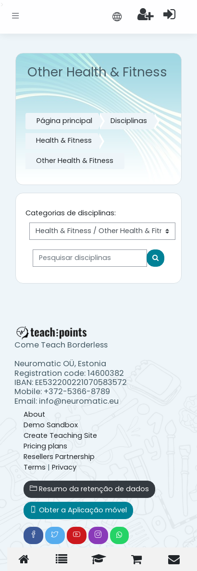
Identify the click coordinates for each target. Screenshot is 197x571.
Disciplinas (129, 120)
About (34, 414)
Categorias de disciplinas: (70, 213)
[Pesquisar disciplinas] (90, 258)
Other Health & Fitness (74, 160)
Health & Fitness (64, 140)
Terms (35, 467)
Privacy (64, 467)
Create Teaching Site (60, 435)
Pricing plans (45, 446)
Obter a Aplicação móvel (78, 510)
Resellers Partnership (59, 456)
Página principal (64, 120)
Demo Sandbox (51, 425)
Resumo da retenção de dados (89, 489)
